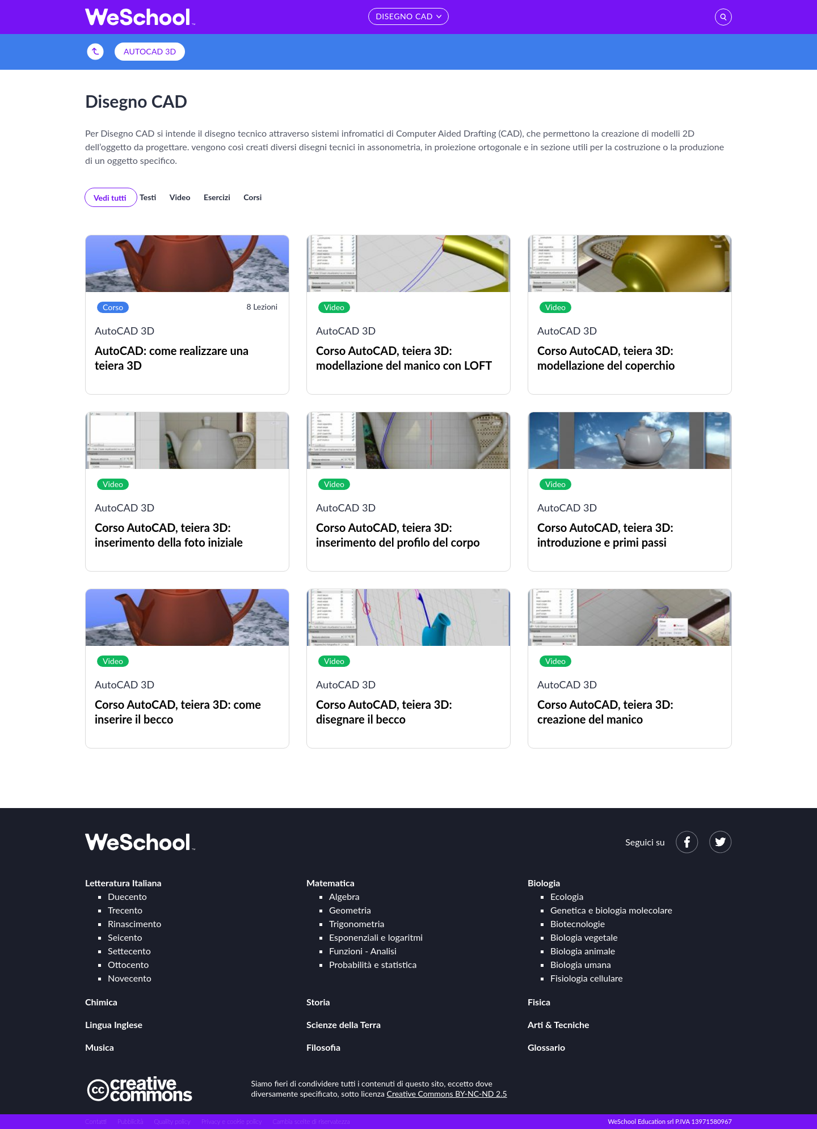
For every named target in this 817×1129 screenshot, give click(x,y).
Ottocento (128, 964)
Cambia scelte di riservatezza (310, 1121)
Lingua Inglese (113, 1024)
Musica (99, 1047)
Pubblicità (130, 1121)
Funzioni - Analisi (363, 950)
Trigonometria (357, 923)
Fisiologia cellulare (586, 977)
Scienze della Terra (343, 1024)
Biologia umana (580, 964)
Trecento (125, 909)
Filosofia (323, 1047)
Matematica (330, 882)
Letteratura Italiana (123, 882)
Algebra (344, 896)
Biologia (544, 882)
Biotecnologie (577, 923)
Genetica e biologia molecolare (611, 909)
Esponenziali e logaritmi (376, 937)
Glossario (546, 1047)
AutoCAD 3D (150, 51)
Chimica (101, 1001)
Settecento (129, 950)
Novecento (129, 977)
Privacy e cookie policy (231, 1121)
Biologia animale (582, 950)
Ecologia (566, 896)
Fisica (539, 1001)
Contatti (96, 1121)
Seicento (125, 937)
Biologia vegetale (584, 937)
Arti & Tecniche (558, 1024)
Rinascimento (134, 923)
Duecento (127, 896)
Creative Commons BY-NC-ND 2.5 (447, 1093)
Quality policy (172, 1121)
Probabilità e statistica (372, 964)
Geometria (350, 909)
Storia (318, 1001)
